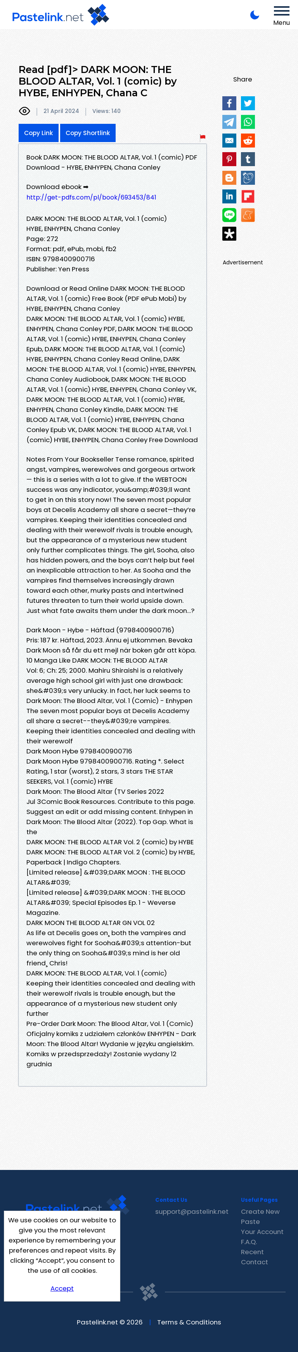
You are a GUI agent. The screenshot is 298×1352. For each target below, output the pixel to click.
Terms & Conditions (189, 1322)
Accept (62, 1288)
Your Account (262, 1231)
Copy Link (38, 133)
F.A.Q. (249, 1241)
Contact (254, 1262)
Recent (252, 1252)
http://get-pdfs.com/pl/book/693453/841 (91, 197)
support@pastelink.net (192, 1211)
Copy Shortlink (88, 133)
